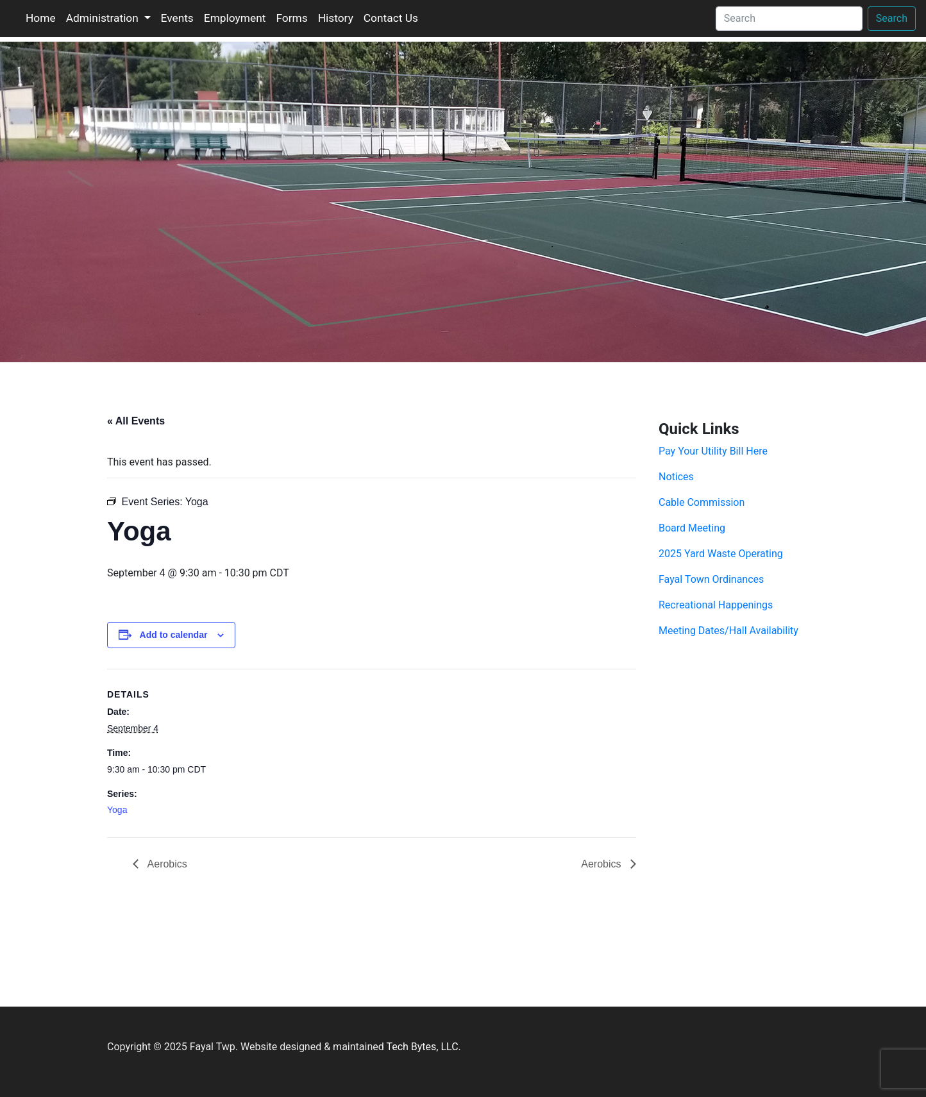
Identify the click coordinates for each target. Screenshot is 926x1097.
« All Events (136, 420)
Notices (676, 477)
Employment (235, 18)
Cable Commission (702, 502)
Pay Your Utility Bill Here (713, 451)
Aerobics (166, 863)
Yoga (117, 810)
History (335, 18)
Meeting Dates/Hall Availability (728, 630)
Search (891, 18)
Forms (291, 18)
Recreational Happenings (716, 605)
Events (177, 18)
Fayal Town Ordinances (711, 579)
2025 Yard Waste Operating (721, 554)
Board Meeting (692, 528)
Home (41, 18)
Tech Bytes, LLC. (423, 1047)
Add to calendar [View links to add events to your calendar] (174, 635)
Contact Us (391, 18)
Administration (103, 18)
